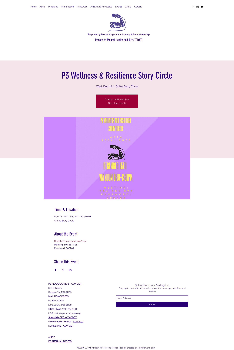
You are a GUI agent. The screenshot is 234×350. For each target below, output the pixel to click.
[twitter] (202, 6)
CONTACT (76, 283)
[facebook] (193, 6)
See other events (117, 103)
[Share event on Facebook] (55, 270)
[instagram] (197, 6)
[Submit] (152, 304)
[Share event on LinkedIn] (70, 270)
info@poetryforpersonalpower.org (64, 313)
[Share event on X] (62, 270)
